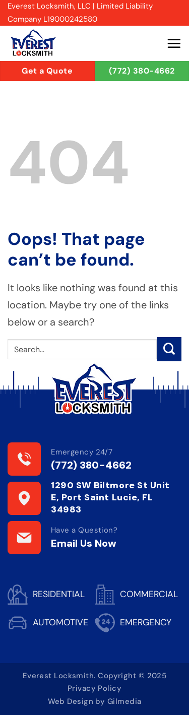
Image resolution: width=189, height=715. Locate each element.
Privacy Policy (94, 688)
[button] (173, 43)
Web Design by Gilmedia (95, 701)
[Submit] (169, 349)
